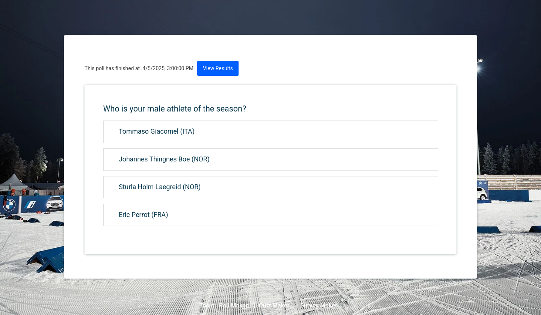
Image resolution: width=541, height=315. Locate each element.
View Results (218, 68)
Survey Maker (318, 305)
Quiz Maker (274, 305)
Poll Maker (233, 305)
